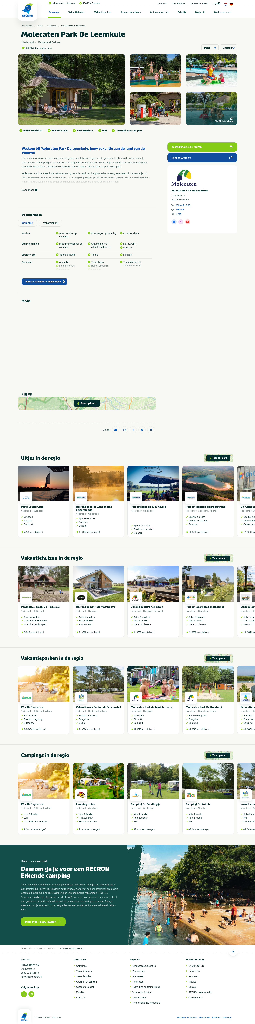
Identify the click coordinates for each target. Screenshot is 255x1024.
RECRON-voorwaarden (200, 992)
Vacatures (162, 3)
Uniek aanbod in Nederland (62, 3)
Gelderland (93, 514)
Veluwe (213, 511)
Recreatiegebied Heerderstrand (205, 507)
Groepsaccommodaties (144, 966)
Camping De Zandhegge (145, 804)
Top (233, 951)
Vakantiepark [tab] (50, 223)
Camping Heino (85, 804)
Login (216, 3)
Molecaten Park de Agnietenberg (151, 707)
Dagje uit (200, 12)
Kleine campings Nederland (146, 1002)
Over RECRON (178, 3)
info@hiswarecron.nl (31, 976)
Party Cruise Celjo (32, 507)
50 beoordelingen (200, 532)
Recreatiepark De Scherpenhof (205, 607)
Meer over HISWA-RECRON (43, 921)
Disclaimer (204, 1018)
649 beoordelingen (201, 729)
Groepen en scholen (131, 12)
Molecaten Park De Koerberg (204, 707)
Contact (192, 987)
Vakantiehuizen (76, 12)
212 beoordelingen (91, 632)
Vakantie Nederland (199, 3)
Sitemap (226, 1018)
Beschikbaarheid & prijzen (201, 147)
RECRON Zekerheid (89, 3)
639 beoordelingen (146, 632)
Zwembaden (138, 971)
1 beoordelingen (35, 532)
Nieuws (192, 981)
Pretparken (137, 976)
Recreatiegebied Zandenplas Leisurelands (94, 508)
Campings (54, 12)
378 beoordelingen (146, 729)
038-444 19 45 (183, 205)
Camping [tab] (27, 223)
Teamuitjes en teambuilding (146, 987)
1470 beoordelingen (36, 729)
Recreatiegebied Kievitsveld (148, 507)
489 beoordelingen (91, 829)
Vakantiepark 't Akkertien (147, 607)
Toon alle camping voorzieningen (44, 281)
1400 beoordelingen (41, 48)
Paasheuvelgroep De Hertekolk (40, 607)
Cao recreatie (195, 997)
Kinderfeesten (139, 997)
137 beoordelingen (91, 532)
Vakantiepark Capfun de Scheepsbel (98, 707)
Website (180, 209)
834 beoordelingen (201, 632)
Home (40, 26)
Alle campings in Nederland (73, 26)
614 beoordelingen (91, 729)
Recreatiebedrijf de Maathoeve (95, 607)
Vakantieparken (102, 12)
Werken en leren (222, 12)
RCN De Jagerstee (32, 707)
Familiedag (137, 981)
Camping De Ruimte (198, 804)
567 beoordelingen (146, 829)
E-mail (179, 214)
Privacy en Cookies (187, 1018)
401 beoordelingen (201, 829)
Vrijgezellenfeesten (142, 992)
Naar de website (201, 157)
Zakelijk (182, 12)
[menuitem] (54, 12)
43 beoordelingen (35, 632)
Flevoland (158, 611)
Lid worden (194, 971)
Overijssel (38, 511)
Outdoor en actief (159, 12)
